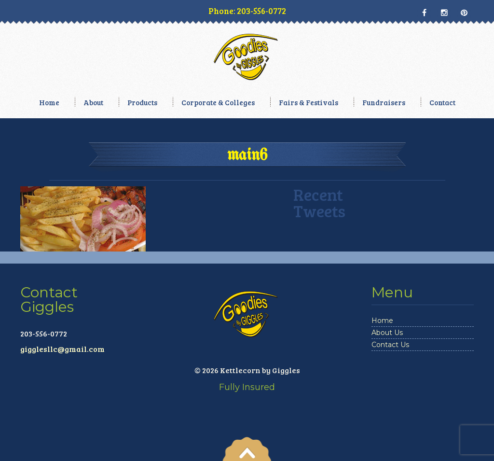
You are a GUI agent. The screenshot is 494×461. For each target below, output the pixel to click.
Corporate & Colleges (218, 102)
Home (49, 102)
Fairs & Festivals (308, 102)
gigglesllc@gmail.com (62, 349)
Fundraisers (383, 102)
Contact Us (390, 344)
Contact (442, 102)
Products (142, 102)
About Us (387, 332)
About (93, 102)
